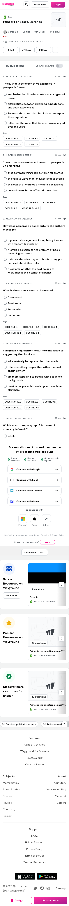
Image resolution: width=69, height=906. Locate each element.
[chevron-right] (61, 585)
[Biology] (7, 816)
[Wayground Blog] (56, 789)
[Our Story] (60, 783)
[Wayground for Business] (34, 751)
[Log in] (58, 4)
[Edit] (10, 50)
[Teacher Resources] (34, 862)
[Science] (7, 796)
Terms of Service (41, 535)
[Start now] (50, 900)
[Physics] (7, 802)
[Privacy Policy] (34, 849)
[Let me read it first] (34, 552)
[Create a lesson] (34, 764)
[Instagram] (48, 888)
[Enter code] (40, 4)
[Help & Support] (34, 842)
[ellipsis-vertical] (55, 50)
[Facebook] (42, 888)
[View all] (11, 595)
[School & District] (34, 744)
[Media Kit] (60, 796)
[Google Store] (47, 876)
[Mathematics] (11, 783)
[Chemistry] (9, 809)
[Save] (43, 50)
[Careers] (61, 802)
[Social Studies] (11, 789)
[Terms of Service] (35, 855)
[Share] (27, 50)
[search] (26, 4)
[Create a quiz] (34, 758)
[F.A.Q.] (34, 835)
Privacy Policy (58, 535)
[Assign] (17, 900)
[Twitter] (35, 888)
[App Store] (25, 876)
